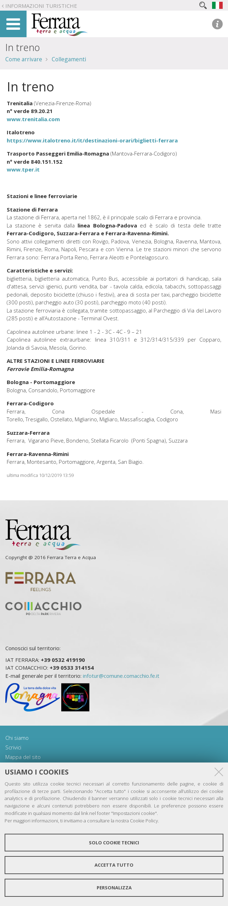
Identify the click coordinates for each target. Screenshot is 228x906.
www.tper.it (23, 169)
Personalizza (114, 887)
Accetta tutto (114, 865)
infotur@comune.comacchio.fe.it (121, 675)
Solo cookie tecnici (114, 842)
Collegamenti (69, 59)
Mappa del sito (23, 756)
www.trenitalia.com (33, 119)
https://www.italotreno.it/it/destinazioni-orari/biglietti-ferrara (92, 140)
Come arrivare (23, 59)
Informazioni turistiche (41, 5)
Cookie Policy (144, 820)
